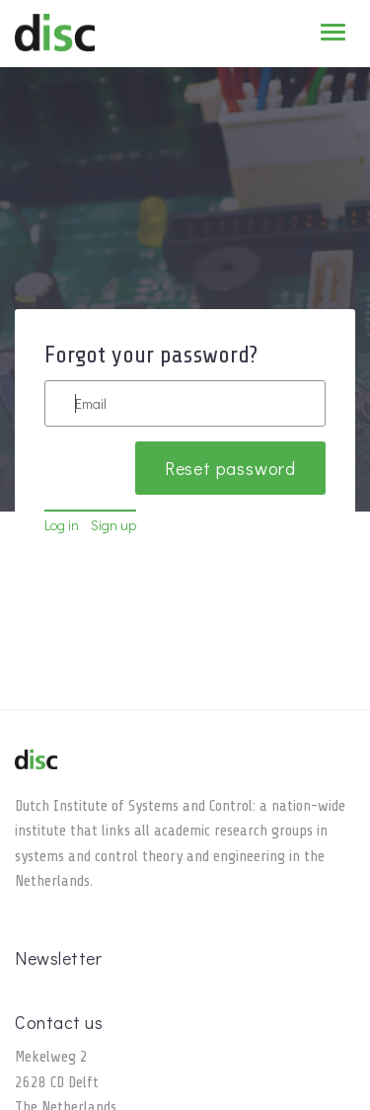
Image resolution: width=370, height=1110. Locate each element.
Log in (61, 524)
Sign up (113, 524)
